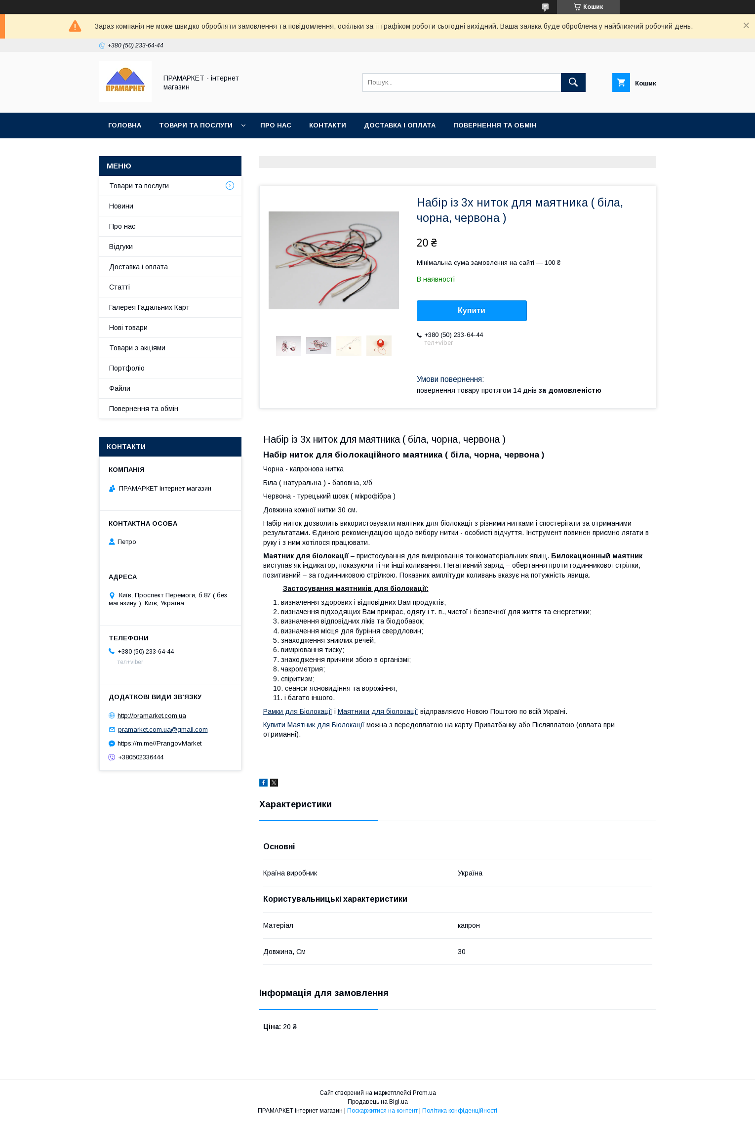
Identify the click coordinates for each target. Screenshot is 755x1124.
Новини (121, 206)
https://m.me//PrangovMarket (159, 743)
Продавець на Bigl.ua (378, 1101)
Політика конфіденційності (459, 1110)
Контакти (327, 125)
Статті (119, 287)
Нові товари (128, 328)
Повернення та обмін (495, 125)
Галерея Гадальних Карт (149, 307)
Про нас (275, 125)
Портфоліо (127, 368)
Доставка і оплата (400, 125)
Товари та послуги (196, 125)
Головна (124, 125)
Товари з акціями (137, 348)
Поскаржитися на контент (382, 1110)
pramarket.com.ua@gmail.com (163, 729)
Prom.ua (424, 1092)
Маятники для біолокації (378, 711)
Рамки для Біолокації (297, 711)
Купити (471, 310)
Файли (119, 388)
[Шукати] (573, 82)
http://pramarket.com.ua (152, 715)
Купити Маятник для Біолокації (313, 725)
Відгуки (121, 246)
